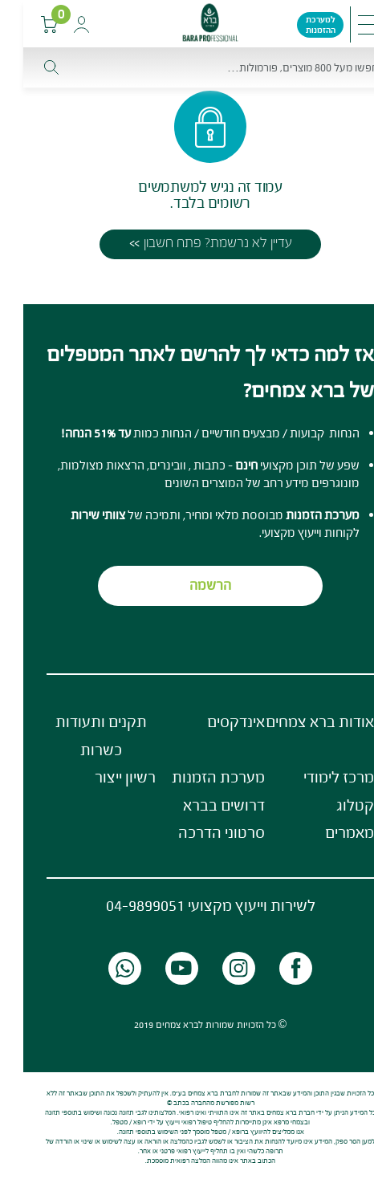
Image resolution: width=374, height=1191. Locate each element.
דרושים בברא (201, 805)
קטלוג (332, 805)
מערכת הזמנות (195, 777)
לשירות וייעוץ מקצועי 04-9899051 (187, 905)
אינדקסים (213, 721)
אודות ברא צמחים (296, 721)
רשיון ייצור (101, 777)
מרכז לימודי (315, 777)
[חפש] (187, 67)
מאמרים (326, 832)
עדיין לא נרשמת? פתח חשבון (194, 242)
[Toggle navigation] (346, 24)
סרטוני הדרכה (198, 832)
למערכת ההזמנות (297, 24)
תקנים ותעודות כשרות (78, 735)
